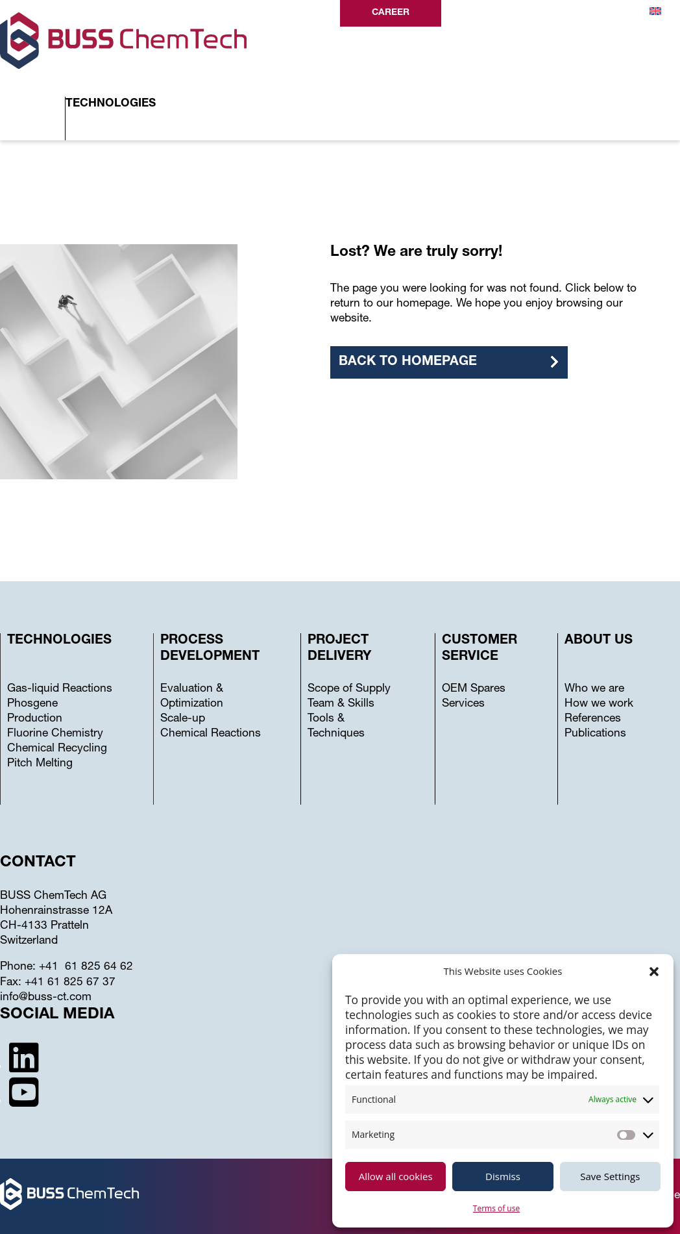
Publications (595, 734)
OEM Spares (473, 689)
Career (390, 13)
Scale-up (182, 719)
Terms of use (496, 1208)
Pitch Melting (40, 764)
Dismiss (502, 1176)
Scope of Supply (349, 689)
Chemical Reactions (210, 734)
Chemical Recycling (57, 749)
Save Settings (610, 1176)
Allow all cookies (396, 1176)
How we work (599, 704)
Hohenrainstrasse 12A (56, 911)
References (593, 719)
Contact (588, 13)
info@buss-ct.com (45, 997)
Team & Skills (341, 704)
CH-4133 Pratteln (44, 926)
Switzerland (29, 941)
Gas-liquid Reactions (59, 689)
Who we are (594, 689)
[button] (654, 971)
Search (485, 14)
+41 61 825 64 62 (86, 967)
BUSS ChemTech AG (53, 896)
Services (463, 704)
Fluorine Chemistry (55, 734)
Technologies (111, 104)
